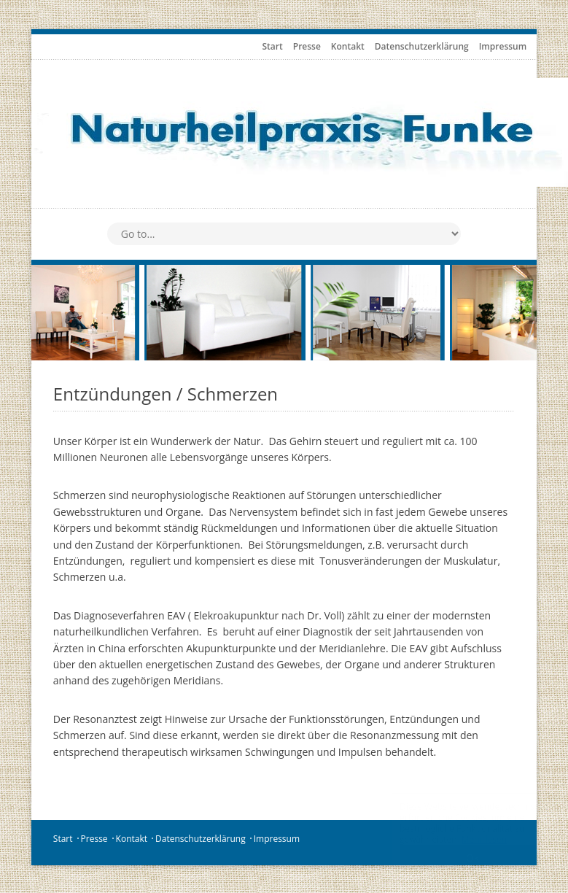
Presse (307, 46)
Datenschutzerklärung (422, 46)
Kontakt (348, 46)
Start (272, 46)
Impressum (502, 46)
